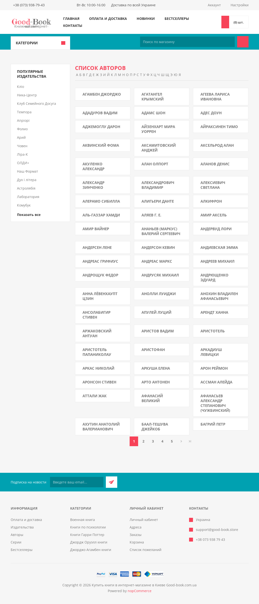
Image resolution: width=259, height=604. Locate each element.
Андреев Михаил (217, 261)
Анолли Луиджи (159, 293)
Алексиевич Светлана (213, 185)
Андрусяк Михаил (160, 275)
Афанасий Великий (152, 398)
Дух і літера (26, 179)
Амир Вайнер (96, 228)
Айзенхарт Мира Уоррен (158, 129)
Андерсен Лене (97, 247)
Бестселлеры (177, 18)
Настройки (240, 5)
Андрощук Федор (100, 275)
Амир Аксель (214, 215)
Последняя (190, 441)
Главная (71, 18)
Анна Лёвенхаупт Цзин (100, 296)
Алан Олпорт (155, 163)
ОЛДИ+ (23, 163)
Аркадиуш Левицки (211, 352)
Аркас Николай (98, 368)
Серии (16, 542)
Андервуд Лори (216, 228)
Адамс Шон (153, 112)
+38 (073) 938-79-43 (29, 5)
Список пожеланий (145, 549)
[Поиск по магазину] (187, 42)
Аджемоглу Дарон (101, 126)
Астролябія (26, 188)
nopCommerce (139, 591)
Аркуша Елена (156, 368)
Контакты (72, 25)
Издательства (22, 527)
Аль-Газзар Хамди (101, 215)
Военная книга (82, 519)
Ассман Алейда (216, 382)
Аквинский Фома (101, 145)
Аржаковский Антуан (97, 333)
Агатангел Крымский (153, 96)
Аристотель (213, 331)
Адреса (136, 527)
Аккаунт (214, 5)
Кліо (20, 86)
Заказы (136, 534)
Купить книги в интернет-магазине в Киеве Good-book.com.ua (144, 585)
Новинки (146, 18)
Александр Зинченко (93, 185)
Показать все (29, 214)
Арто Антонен (156, 382)
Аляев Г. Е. (151, 215)
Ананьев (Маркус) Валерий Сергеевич (161, 231)
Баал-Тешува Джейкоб (155, 426)
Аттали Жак (95, 395)
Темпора (24, 112)
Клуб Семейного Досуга (36, 103)
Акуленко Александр (93, 166)
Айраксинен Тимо (219, 126)
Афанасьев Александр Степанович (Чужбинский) (215, 403)
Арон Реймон (214, 368)
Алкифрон (211, 201)
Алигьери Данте (158, 201)
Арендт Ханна (214, 312)
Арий (21, 137)
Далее (181, 441)
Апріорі (23, 120)
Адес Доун (211, 112)
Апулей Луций (156, 312)
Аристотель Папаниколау (97, 352)
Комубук (24, 205)
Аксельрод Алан (217, 145)
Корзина (137, 542)
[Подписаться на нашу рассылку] (76, 482)
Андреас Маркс (157, 261)
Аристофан (153, 349)
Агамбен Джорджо (102, 94)
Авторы (17, 534)
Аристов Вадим (158, 331)
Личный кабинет (144, 519)
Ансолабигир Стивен (96, 315)
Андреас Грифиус (100, 261)
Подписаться (111, 482)
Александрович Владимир (158, 185)
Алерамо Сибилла (101, 201)
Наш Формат (27, 171)
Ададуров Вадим (100, 112)
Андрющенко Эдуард (214, 277)
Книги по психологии (88, 527)
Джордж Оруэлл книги (88, 542)
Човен (22, 146)
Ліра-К (22, 154)
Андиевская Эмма (219, 247)
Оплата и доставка (108, 18)
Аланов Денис (215, 163)
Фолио (22, 129)
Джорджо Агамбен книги (90, 549)
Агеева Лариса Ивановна (215, 96)
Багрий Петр (213, 424)
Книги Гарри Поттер (87, 534)
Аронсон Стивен (99, 382)
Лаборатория (28, 196)
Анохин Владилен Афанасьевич (219, 296)
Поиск (243, 41)
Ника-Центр (27, 95)
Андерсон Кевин (158, 247)
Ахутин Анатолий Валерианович (101, 426)
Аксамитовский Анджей (159, 148)
